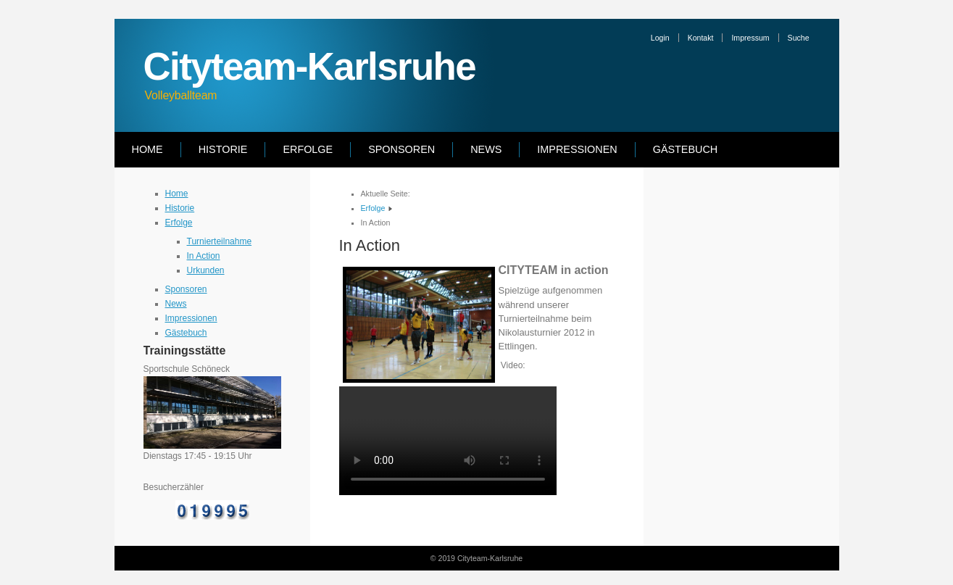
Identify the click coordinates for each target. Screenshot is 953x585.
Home (147, 149)
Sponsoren (401, 149)
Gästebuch (685, 149)
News (486, 149)
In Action (203, 256)
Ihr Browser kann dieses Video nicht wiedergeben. (448, 440)
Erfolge (308, 149)
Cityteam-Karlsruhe (309, 66)
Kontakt (701, 37)
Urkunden (206, 270)
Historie (223, 149)
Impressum (750, 37)
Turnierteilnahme (219, 241)
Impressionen (577, 149)
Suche (799, 37)
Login (660, 37)
